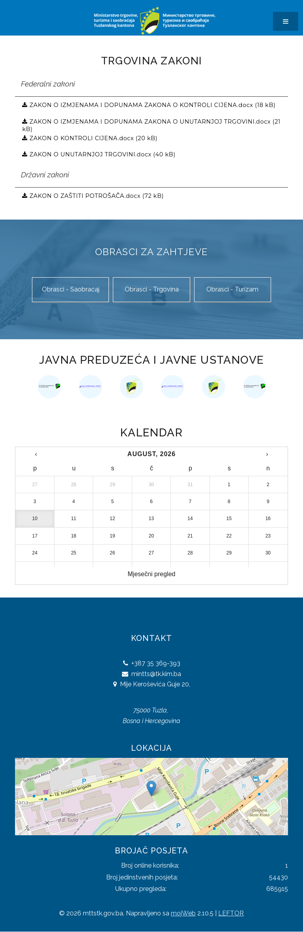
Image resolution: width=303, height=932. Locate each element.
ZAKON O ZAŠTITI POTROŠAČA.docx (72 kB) (96, 195)
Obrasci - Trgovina (152, 289)
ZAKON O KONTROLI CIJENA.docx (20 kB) (92, 138)
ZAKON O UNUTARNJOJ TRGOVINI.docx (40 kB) (102, 154)
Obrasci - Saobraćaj (70, 289)
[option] (49, 386)
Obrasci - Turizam (232, 289)
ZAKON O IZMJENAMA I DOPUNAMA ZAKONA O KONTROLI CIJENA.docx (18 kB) (151, 105)
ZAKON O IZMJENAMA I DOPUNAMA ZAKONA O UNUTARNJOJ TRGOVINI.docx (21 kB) (151, 124)
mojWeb (183, 913)
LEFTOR (231, 913)
